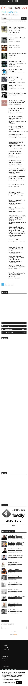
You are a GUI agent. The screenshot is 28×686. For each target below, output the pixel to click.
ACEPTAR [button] (19, 682)
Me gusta (23, 322)
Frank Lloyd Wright (14, 46)
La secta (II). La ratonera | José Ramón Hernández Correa (16, 248)
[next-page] (12, 284)
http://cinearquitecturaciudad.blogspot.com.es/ (16, 538)
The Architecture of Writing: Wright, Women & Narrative (17, 101)
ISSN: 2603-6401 (5, 666)
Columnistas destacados (8, 531)
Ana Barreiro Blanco (13, 562)
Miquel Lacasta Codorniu (14, 156)
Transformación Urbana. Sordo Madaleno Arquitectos (17, 266)
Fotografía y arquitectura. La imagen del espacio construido (17, 274)
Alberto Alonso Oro (13, 137)
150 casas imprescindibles (17, 184)
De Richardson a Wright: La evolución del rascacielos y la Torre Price (17, 63)
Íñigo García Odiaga (13, 569)
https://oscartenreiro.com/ (12, 579)
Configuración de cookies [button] (8, 682)
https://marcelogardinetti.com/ (13, 592)
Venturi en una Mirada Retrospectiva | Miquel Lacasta (15, 153)
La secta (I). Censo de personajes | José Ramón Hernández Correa (16, 257)
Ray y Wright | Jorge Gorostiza (17, 93)
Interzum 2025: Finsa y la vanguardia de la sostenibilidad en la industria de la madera (17, 144)
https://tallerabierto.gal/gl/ (12, 565)
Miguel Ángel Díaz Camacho (15, 172)
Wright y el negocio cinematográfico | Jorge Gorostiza (16, 78)
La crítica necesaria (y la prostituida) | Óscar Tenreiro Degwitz (17, 127)
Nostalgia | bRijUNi (14, 239)
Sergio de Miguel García (14, 610)
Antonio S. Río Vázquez (14, 582)
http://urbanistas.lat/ (11, 606)
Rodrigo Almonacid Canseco (15, 235)
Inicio (2, 6)
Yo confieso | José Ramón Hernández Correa (16, 109)
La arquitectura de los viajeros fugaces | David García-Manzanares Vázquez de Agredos (17, 218)
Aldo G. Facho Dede (13, 603)
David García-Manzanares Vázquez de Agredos (17, 122)
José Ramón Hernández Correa (15, 34)
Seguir (23, 326)
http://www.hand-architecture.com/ (14, 613)
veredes (10, 41)
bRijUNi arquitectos (13, 241)
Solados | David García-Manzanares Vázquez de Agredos (16, 118)
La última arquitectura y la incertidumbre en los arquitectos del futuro (16, 162)
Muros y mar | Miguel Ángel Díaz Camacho (17, 201)
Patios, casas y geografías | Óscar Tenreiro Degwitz (17, 177)
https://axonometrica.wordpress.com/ (14, 552)
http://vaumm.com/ (11, 572)
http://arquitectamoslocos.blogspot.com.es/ (16, 545)
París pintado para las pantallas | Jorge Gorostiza (16, 193)
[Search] (24, 18)
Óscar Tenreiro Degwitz (14, 131)
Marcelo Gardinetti (13, 589)
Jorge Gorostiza (12, 72)
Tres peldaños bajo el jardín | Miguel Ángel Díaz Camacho (17, 169)
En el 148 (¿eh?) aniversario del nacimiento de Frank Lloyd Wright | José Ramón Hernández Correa (17, 29)
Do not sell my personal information (10, 679)
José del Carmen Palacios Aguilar (17, 596)
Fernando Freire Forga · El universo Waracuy (16, 135)
